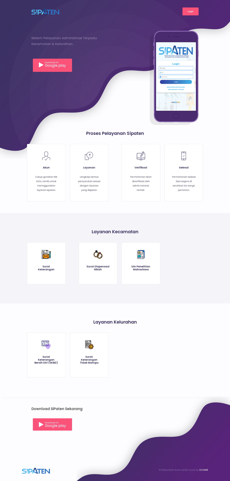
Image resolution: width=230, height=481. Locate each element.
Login (190, 11)
